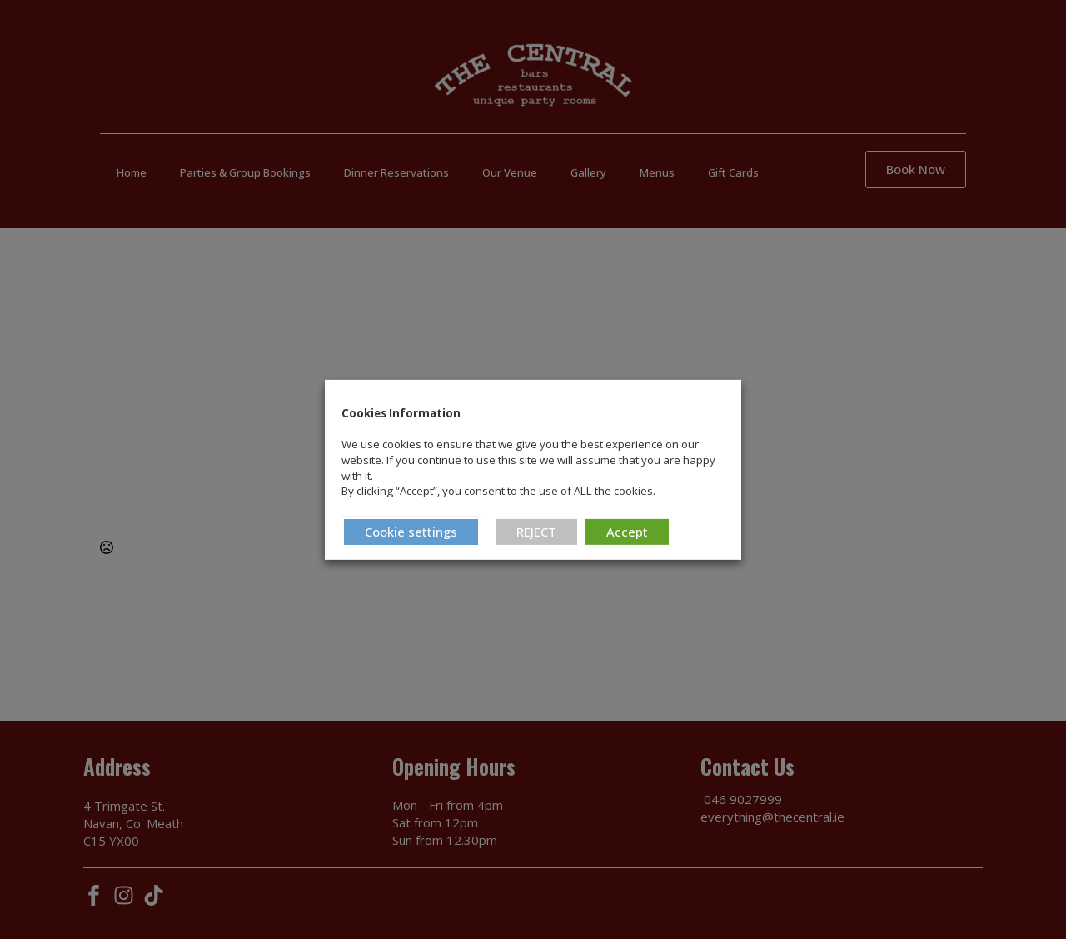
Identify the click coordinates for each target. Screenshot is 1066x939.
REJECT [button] (536, 531)
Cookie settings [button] (411, 531)
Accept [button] (627, 531)
